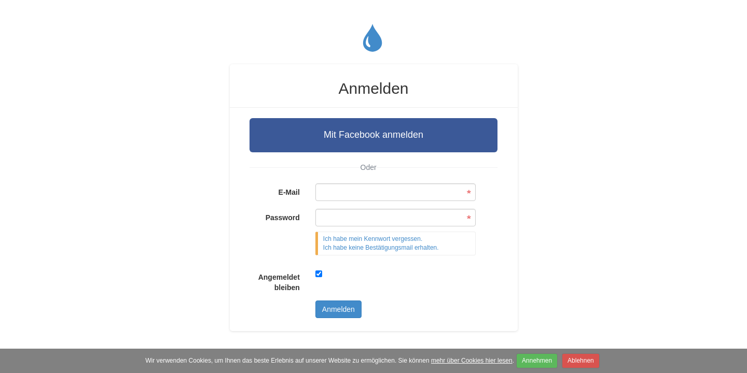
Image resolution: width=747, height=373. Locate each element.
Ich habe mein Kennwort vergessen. (372, 238)
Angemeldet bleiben (279, 282)
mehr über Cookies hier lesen (472, 360)
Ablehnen (581, 360)
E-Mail (289, 192)
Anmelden (338, 309)
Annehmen (537, 360)
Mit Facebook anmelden (373, 135)
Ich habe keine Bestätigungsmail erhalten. (381, 247)
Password (283, 217)
